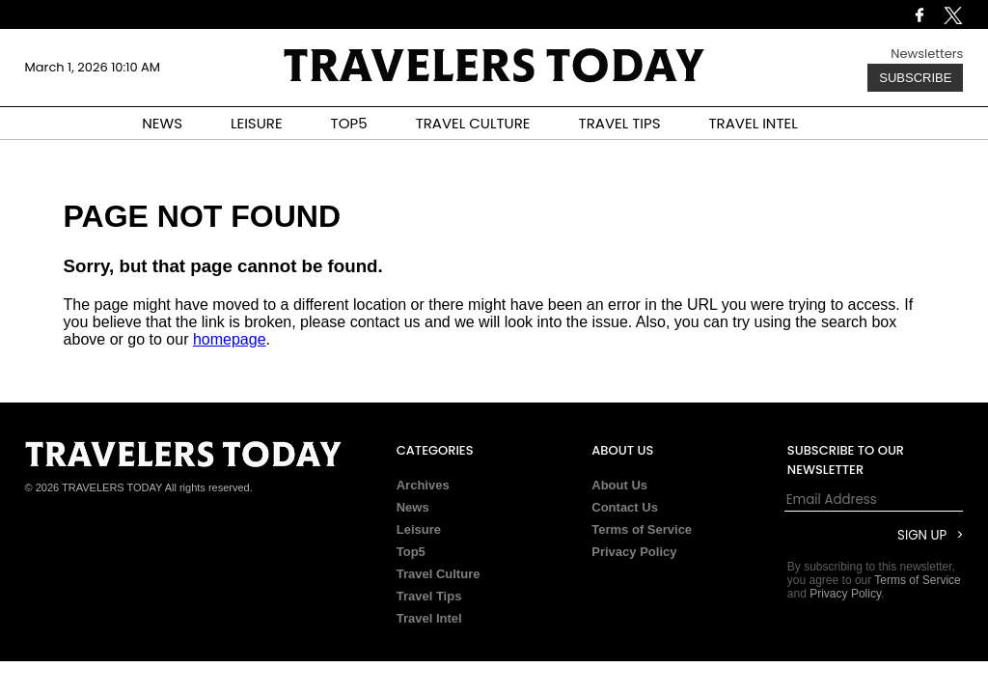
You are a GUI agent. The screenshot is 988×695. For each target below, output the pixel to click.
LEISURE (257, 123)
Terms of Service (641, 529)
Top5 (411, 551)
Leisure (419, 529)
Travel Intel (429, 618)
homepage (229, 339)
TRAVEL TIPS (620, 123)
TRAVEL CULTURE (473, 123)
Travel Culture (438, 574)
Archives (423, 485)
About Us (619, 485)
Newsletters (927, 53)
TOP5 (349, 123)
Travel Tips (429, 596)
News (413, 507)
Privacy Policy (633, 551)
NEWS (162, 123)
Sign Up (922, 535)
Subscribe (915, 77)
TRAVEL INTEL (753, 123)
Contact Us (624, 507)
